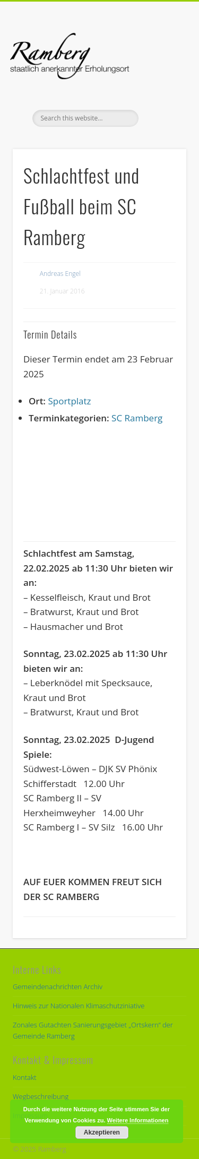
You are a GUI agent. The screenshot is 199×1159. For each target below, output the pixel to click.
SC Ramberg (136, 418)
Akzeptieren (102, 1132)
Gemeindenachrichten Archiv (57, 986)
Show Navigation (160, 95)
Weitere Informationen (138, 1120)
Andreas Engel (60, 273)
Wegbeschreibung (40, 1096)
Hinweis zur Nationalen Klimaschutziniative (78, 1005)
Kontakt (25, 1077)
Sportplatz (69, 401)
